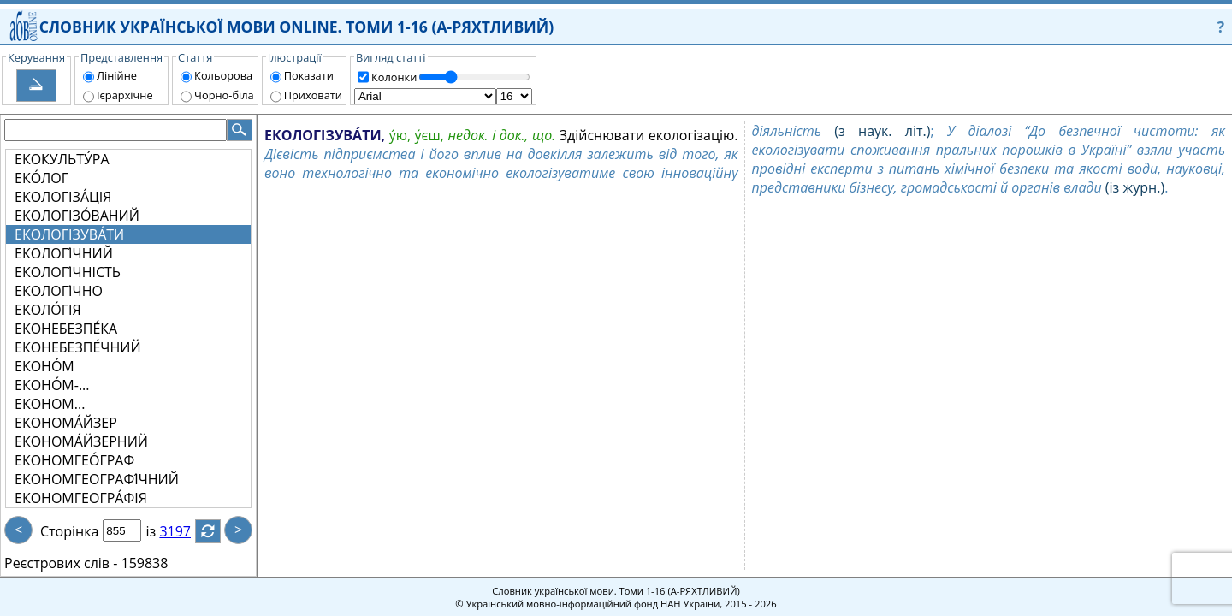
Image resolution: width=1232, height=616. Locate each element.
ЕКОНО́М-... (52, 385)
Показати (309, 75)
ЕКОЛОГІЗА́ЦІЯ (63, 196)
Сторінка (69, 531)
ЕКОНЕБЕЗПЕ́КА (66, 328)
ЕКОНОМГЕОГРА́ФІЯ (81, 498)
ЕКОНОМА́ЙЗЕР (66, 422)
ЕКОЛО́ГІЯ (48, 309)
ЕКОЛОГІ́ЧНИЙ (64, 253)
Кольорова (223, 75)
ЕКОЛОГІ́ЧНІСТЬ (68, 272)
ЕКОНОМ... (50, 403)
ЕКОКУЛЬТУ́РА (62, 159)
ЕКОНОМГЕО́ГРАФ (74, 460)
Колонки (394, 77)
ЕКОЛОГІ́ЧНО (59, 290)
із (161, 531)
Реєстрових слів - (60, 563)
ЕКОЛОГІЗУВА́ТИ (69, 234)
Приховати (313, 95)
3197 (185, 531)
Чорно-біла (224, 95)
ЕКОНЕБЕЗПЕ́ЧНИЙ (78, 347)
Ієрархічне (125, 95)
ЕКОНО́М (44, 366)
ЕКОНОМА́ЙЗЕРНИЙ (81, 441)
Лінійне (117, 75)
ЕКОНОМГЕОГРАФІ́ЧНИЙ (97, 479)
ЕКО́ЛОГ (41, 178)
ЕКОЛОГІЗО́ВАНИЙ (77, 215)
